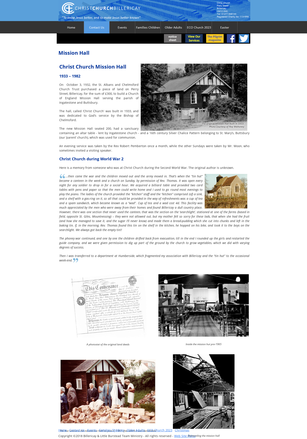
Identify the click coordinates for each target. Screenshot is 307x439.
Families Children (111, 430)
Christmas (182, 430)
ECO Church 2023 (159, 430)
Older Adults (136, 430)
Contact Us (77, 430)
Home (62, 430)
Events (92, 430)
